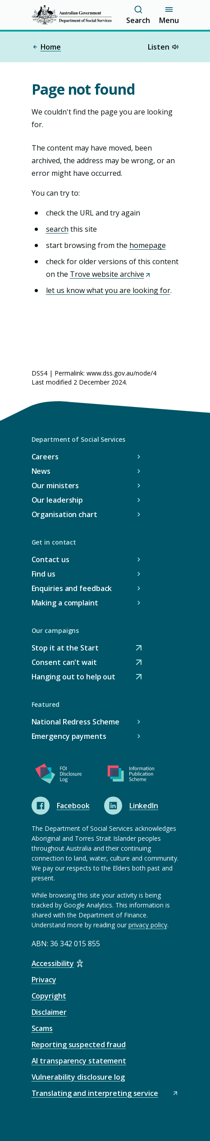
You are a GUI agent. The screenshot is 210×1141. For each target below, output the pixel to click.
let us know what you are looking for (108, 290)
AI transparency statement (79, 1060)
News (41, 471)
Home (46, 46)
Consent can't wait (64, 662)
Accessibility (53, 963)
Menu (169, 15)
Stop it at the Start (65, 648)
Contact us (50, 559)
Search (138, 15)
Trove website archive (110, 274)
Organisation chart (64, 514)
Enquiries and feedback (72, 588)
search (57, 229)
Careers (45, 457)
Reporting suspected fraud (79, 1044)
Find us (43, 574)
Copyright (49, 995)
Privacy (44, 979)
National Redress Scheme (76, 722)
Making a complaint (65, 603)
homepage (147, 245)
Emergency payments (69, 736)
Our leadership (57, 500)
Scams (42, 1028)
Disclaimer (49, 1012)
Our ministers (55, 485)
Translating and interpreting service (105, 1093)
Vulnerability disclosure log (78, 1076)
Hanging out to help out (74, 677)
